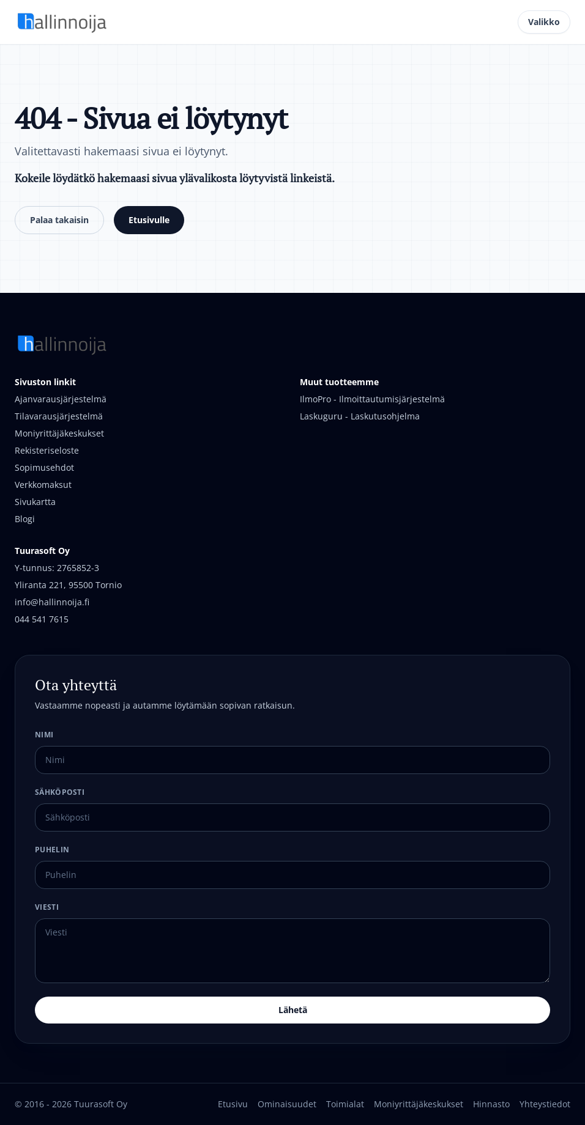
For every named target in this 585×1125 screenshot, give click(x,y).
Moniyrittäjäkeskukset (59, 433)
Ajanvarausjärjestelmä (60, 399)
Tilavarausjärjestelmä (59, 416)
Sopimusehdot (44, 467)
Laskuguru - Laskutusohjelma (360, 416)
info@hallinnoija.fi (52, 602)
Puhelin (52, 849)
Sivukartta (35, 501)
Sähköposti (59, 792)
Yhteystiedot (545, 1104)
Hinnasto (491, 1104)
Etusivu (233, 1104)
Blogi (25, 519)
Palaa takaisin (59, 220)
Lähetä (292, 1010)
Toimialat (345, 1104)
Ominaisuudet (287, 1104)
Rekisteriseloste (47, 450)
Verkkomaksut (43, 484)
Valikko (544, 22)
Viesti (47, 907)
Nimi (44, 734)
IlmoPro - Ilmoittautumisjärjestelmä (372, 399)
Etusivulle (149, 220)
